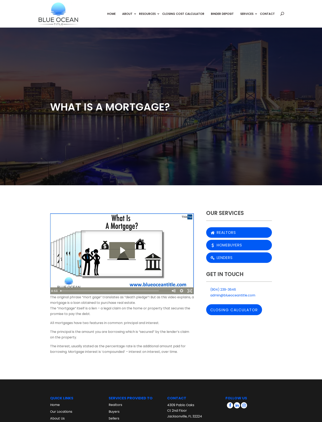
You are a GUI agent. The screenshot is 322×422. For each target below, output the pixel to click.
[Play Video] (54, 290)
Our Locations (61, 411)
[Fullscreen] (190, 290)
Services (246, 10)
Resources (147, 10)
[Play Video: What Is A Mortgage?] (122, 250)
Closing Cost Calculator (183, 10)
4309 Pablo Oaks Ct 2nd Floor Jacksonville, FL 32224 (184, 411)
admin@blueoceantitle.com (230, 295)
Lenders (221, 257)
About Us (57, 418)
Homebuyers (226, 245)
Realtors (223, 232)
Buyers (114, 411)
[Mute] (173, 290)
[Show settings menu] (181, 290)
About (127, 10)
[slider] (118, 290)
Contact (267, 10)
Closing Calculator (234, 309)
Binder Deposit (222, 10)
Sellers (114, 418)
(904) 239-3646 (221, 289)
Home (111, 10)
